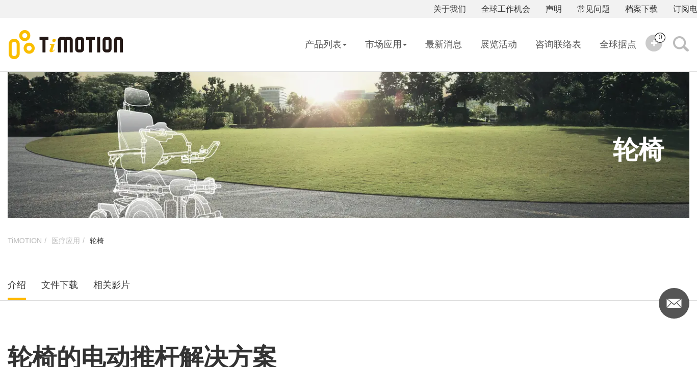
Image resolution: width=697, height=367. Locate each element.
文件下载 (59, 285)
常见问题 (593, 9)
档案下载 (641, 9)
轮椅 (97, 241)
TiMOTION (25, 241)
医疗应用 (65, 241)
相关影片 (111, 285)
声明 (554, 9)
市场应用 (386, 44)
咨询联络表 (558, 44)
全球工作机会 (505, 9)
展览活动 (498, 44)
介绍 (17, 285)
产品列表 (326, 44)
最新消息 (443, 44)
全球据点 (618, 44)
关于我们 (449, 9)
